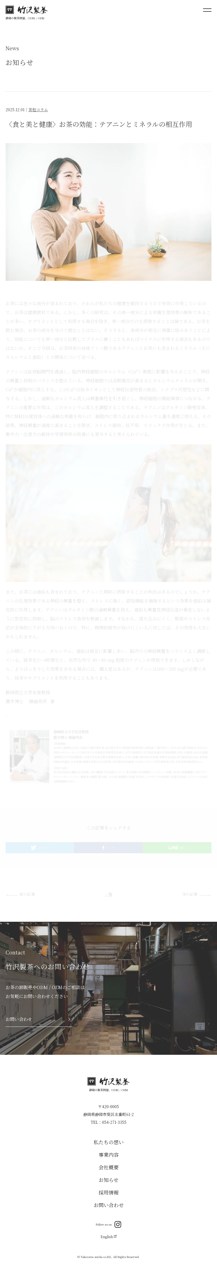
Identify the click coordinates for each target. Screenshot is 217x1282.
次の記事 (190, 895)
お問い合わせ (109, 1204)
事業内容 (109, 1154)
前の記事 (27, 895)
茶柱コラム (38, 110)
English (108, 1236)
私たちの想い (109, 1142)
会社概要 (109, 1167)
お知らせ (108, 1179)
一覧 (109, 895)
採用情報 (109, 1192)
